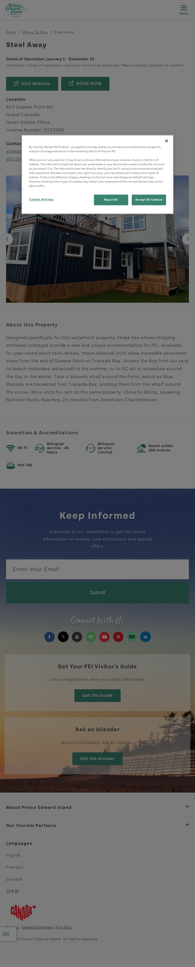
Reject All (111, 200)
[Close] (166, 140)
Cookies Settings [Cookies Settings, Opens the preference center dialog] (41, 199)
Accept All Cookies (148, 200)
